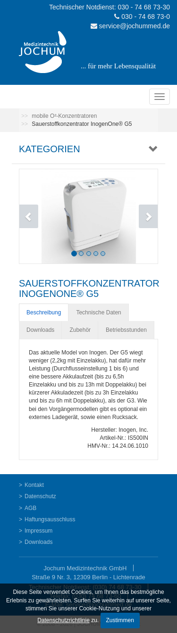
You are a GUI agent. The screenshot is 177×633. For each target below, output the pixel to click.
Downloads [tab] (40, 330)
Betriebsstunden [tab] (126, 330)
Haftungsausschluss (50, 519)
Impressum (38, 530)
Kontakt (34, 485)
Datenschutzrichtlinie (63, 620)
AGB (30, 508)
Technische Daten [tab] (98, 312)
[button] (29, 216)
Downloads (38, 542)
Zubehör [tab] (80, 330)
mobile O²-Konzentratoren (64, 116)
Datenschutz (40, 496)
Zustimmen (120, 620)
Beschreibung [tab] (43, 312)
